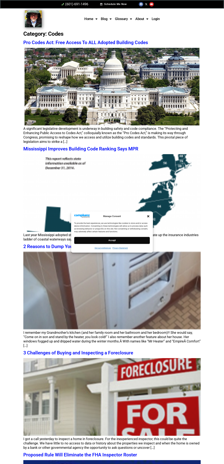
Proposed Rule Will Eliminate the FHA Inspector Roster (80, 454)
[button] (148, 216)
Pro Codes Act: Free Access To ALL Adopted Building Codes (85, 42)
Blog (106, 19)
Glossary (124, 19)
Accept (112, 240)
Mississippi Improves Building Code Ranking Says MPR (80, 149)
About (142, 19)
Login (156, 19)
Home (91, 19)
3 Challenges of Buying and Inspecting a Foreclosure (78, 352)
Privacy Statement (120, 248)
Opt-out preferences (103, 248)
